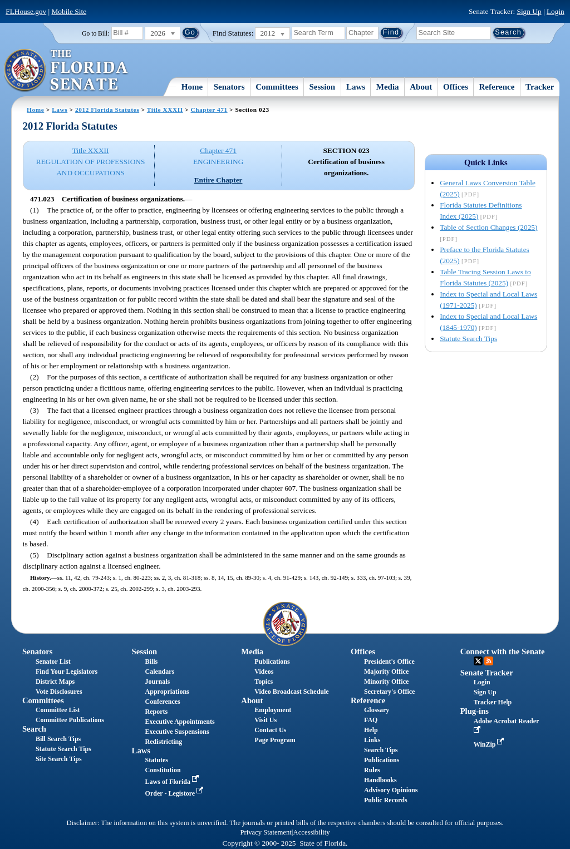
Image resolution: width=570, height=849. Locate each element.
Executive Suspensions (177, 732)
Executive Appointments (180, 721)
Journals (157, 681)
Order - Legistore (175, 793)
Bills (151, 661)
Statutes (156, 760)
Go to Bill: (95, 33)
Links (372, 740)
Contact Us (270, 730)
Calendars (160, 671)
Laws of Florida (173, 782)
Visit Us (265, 720)
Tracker (539, 86)
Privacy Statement (265, 832)
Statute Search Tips (468, 338)
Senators (229, 86)
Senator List (53, 661)
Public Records (385, 800)
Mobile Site (69, 11)
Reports (156, 711)
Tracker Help (493, 702)
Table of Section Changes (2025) (488, 227)
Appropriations (167, 691)
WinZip (490, 744)
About (421, 86)
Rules (372, 770)
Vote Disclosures (59, 691)
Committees (276, 86)
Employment (272, 710)
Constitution (163, 770)
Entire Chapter (218, 180)
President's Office (389, 661)
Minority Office (386, 681)
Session (322, 86)
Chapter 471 (208, 109)
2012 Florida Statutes (107, 109)
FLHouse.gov (26, 11)
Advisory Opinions (390, 790)
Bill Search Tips (58, 739)
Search (34, 728)
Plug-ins (474, 711)
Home (192, 86)
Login (555, 11)
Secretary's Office (389, 691)
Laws (355, 86)
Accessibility (311, 832)
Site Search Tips (59, 759)
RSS (488, 661)
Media (387, 86)
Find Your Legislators (66, 671)
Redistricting (164, 742)
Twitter (478, 661)
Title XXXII (165, 109)
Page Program (274, 740)
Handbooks (380, 780)
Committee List (58, 710)
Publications (271, 661)
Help (371, 730)
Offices (455, 86)
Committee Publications (70, 720)
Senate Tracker (486, 672)
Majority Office (386, 671)
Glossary (376, 710)
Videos (263, 671)
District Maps (55, 681)
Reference (497, 86)
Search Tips (380, 750)
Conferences (162, 701)
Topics (263, 681)
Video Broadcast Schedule (291, 691)
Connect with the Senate (502, 651)
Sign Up (529, 11)
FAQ (370, 720)
